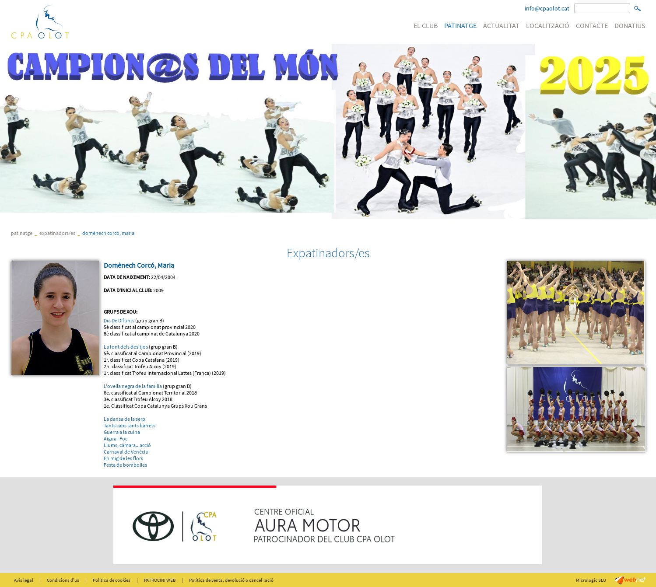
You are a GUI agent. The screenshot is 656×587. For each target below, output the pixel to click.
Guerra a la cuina (122, 432)
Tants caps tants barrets (129, 425)
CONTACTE (592, 25)
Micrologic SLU (591, 580)
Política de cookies (111, 580)
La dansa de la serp (124, 419)
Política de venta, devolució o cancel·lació (231, 580)
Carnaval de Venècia (126, 451)
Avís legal (23, 580)
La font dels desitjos (126, 346)
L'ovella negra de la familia (133, 386)
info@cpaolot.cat (547, 8)
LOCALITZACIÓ (547, 25)
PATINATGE (460, 25)
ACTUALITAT (501, 25)
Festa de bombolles (125, 464)
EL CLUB (426, 25)
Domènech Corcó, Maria (108, 233)
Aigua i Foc (115, 438)
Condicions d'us (63, 580)
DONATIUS (629, 25)
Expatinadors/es (57, 233)
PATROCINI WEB (159, 580)
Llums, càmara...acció (127, 445)
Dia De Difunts (119, 320)
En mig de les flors (123, 458)
